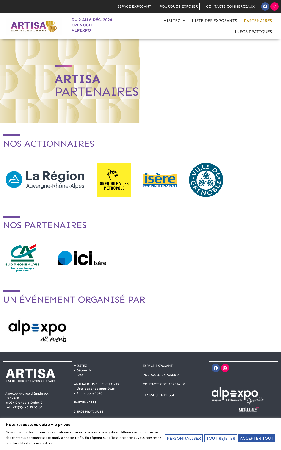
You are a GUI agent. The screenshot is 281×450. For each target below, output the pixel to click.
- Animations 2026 (88, 393)
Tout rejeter (220, 437)
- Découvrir (82, 370)
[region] (140, 434)
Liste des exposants (214, 20)
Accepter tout (256, 437)
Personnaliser (183, 437)
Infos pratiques (253, 31)
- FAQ (78, 375)
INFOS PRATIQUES (88, 412)
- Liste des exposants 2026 (94, 389)
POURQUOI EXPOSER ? (161, 375)
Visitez (174, 21)
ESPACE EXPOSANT (158, 366)
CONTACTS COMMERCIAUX (164, 384)
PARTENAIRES (85, 402)
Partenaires (258, 20)
